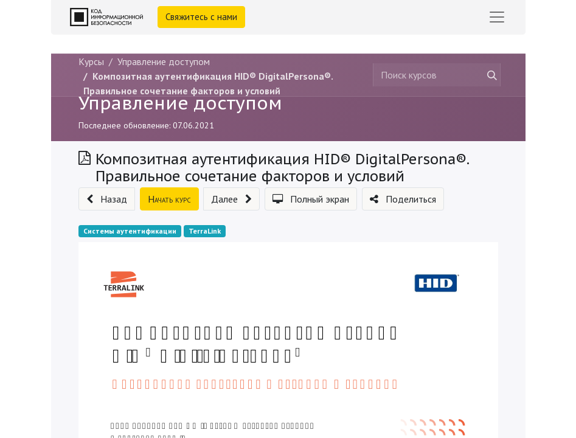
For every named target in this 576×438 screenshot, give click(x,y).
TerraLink (205, 230)
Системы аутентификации (129, 230)
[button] (106, 198)
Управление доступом (180, 102)
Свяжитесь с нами (201, 17)
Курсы (91, 61)
